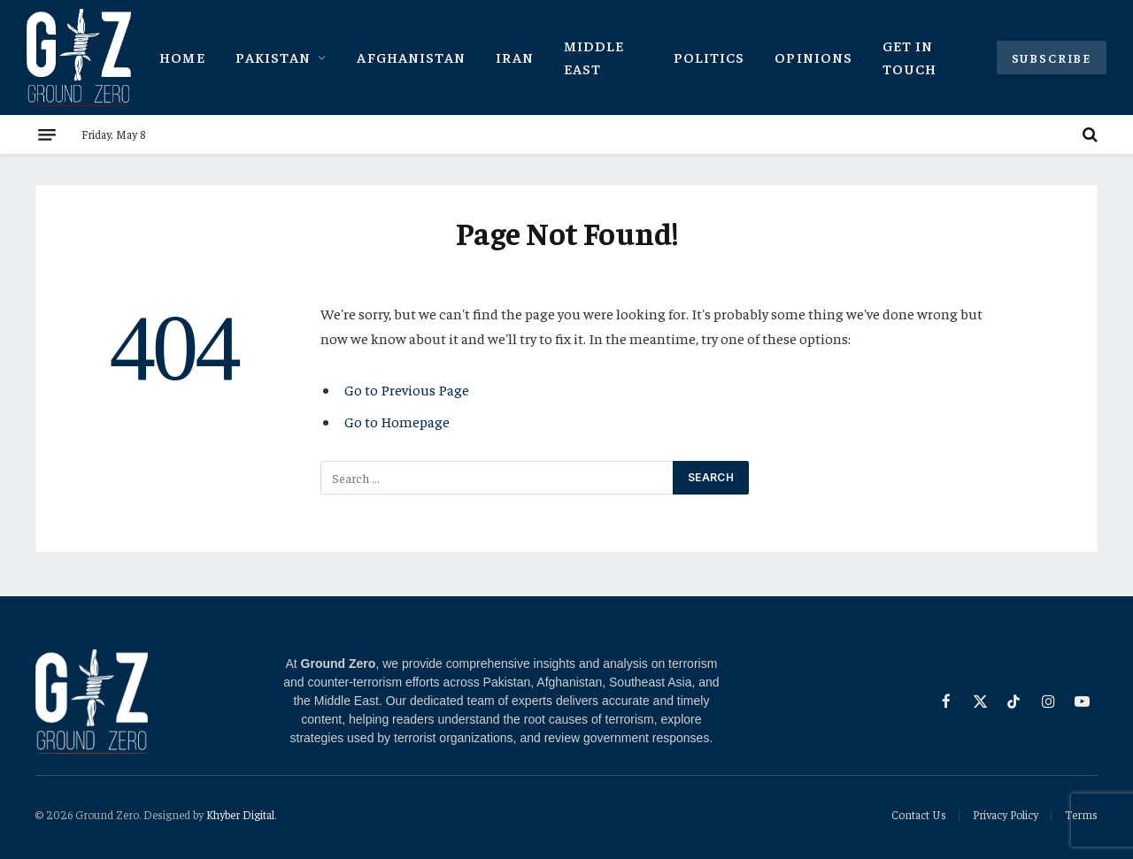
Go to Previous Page (406, 389)
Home (181, 56)
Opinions (813, 56)
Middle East (594, 56)
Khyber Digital (240, 814)
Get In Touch (909, 56)
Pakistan (273, 56)
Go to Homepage (397, 421)
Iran (514, 56)
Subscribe (1051, 57)
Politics (709, 56)
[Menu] (47, 134)
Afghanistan (411, 56)
